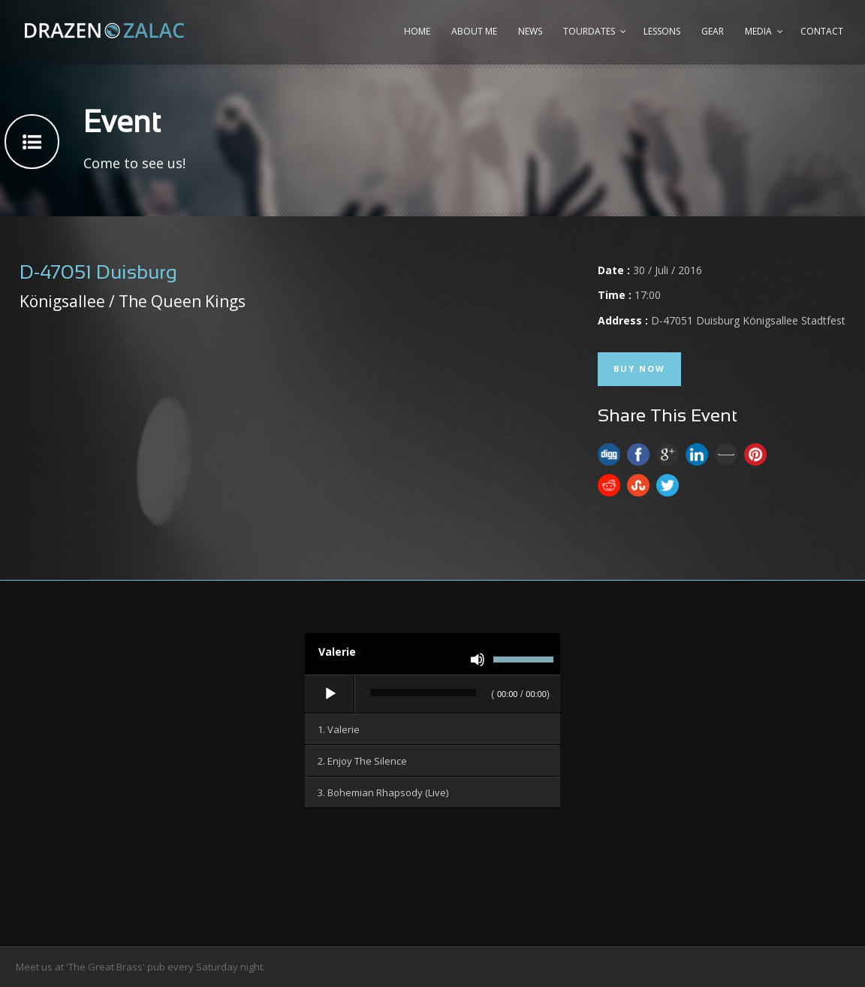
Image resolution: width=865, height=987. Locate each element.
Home (417, 31)
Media (758, 31)
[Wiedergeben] (330, 694)
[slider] (423, 692)
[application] (432, 695)
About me (474, 31)
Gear (712, 31)
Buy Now (639, 368)
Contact (821, 31)
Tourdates (589, 31)
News (530, 31)
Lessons (661, 31)
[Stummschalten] (477, 659)
